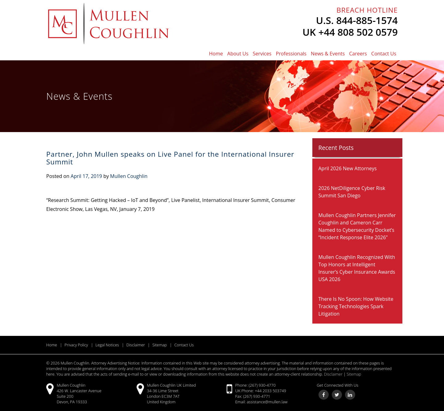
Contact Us (383, 53)
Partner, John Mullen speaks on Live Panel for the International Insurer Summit (170, 158)
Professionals (291, 53)
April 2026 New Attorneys (348, 168)
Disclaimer (135, 345)
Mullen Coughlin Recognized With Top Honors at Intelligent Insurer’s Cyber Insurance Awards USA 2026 (357, 268)
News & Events (328, 53)
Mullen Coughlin (128, 176)
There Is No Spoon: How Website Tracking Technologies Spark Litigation (356, 306)
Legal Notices (107, 345)
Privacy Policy (76, 345)
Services (262, 53)
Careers (358, 53)
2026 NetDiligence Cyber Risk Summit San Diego (352, 192)
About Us (238, 53)
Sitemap (159, 345)
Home (216, 53)
